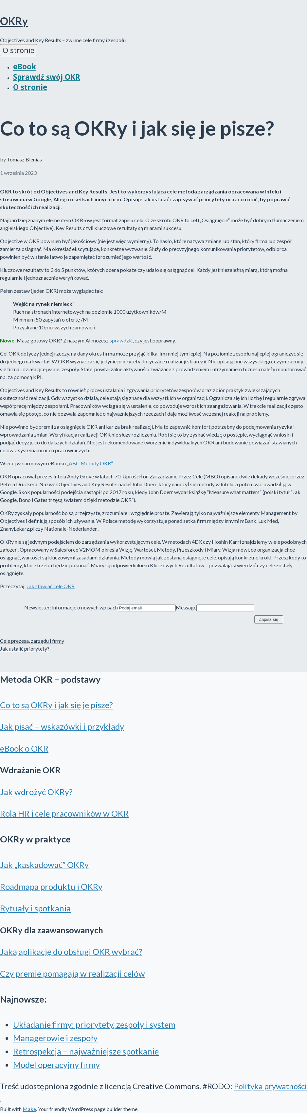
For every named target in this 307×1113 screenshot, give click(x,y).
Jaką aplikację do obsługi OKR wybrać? (71, 951)
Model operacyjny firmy (56, 1065)
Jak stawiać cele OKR (51, 586)
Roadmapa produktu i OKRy (51, 886)
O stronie (18, 50)
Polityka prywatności (270, 1086)
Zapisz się (269, 619)
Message (186, 607)
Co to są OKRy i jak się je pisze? (56, 705)
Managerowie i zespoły (55, 1038)
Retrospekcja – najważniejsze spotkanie (86, 1051)
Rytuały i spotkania (35, 908)
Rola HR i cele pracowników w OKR (64, 813)
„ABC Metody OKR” (89, 463)
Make (29, 1109)
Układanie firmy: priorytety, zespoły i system (94, 1024)
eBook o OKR (24, 748)
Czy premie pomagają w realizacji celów (72, 973)
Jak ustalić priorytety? (24, 648)
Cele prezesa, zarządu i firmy (32, 641)
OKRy (14, 21)
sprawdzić (121, 340)
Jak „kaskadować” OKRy (44, 865)
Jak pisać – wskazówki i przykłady (62, 726)
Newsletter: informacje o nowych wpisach (71, 607)
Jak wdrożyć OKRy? (36, 792)
